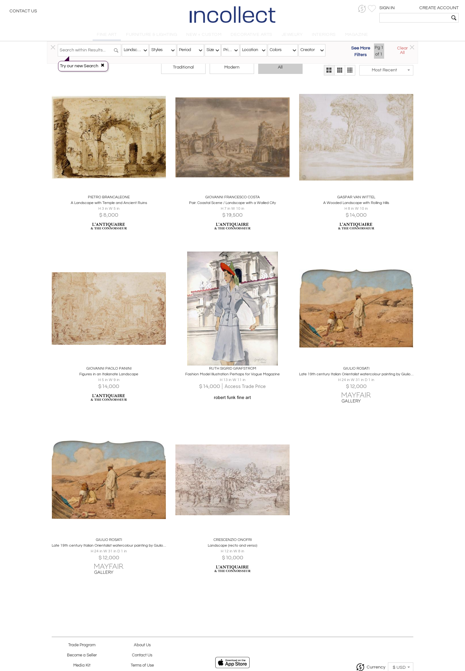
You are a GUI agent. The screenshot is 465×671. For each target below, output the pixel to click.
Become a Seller (82, 655)
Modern (231, 67)
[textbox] (414, 17)
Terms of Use (142, 665)
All (280, 67)
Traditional (183, 67)
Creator (307, 50)
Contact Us (23, 11)
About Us (142, 645)
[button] (362, 9)
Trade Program (81, 645)
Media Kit (81, 665)
